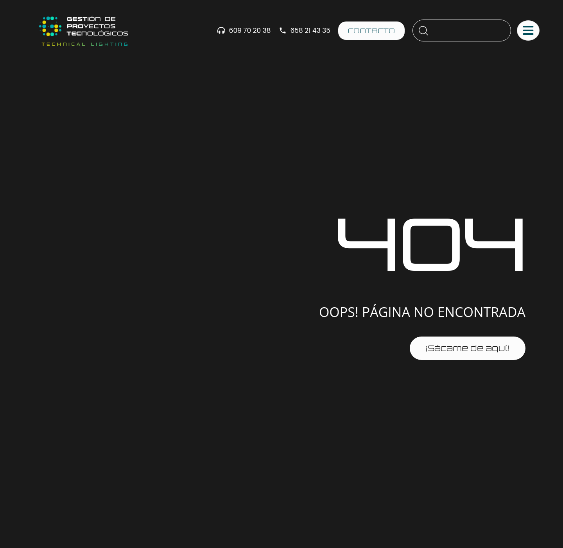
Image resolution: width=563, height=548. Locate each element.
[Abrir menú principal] (528, 30)
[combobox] (461, 30)
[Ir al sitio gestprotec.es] (83, 31)
